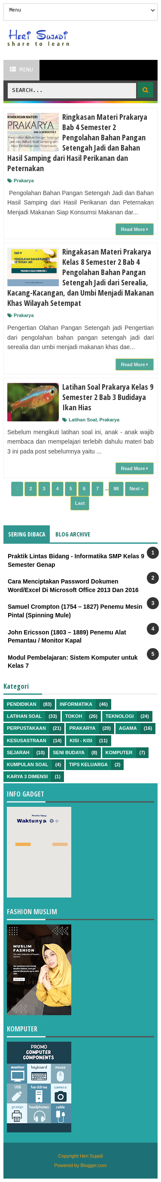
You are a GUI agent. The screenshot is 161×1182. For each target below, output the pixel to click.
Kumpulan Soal (28, 764)
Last (80, 503)
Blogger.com (94, 1165)
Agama (128, 728)
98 (115, 488)
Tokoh (73, 716)
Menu (21, 69)
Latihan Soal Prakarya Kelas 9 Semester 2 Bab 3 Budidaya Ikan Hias (107, 397)
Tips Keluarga (88, 764)
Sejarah (18, 752)
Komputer (119, 752)
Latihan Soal (83, 419)
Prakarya (24, 180)
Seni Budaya (69, 752)
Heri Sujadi (91, 1155)
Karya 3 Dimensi (27, 776)
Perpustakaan (26, 728)
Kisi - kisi (81, 740)
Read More (134, 229)
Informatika (76, 704)
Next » (137, 488)
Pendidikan (21, 704)
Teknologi (120, 716)
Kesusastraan (26, 740)
